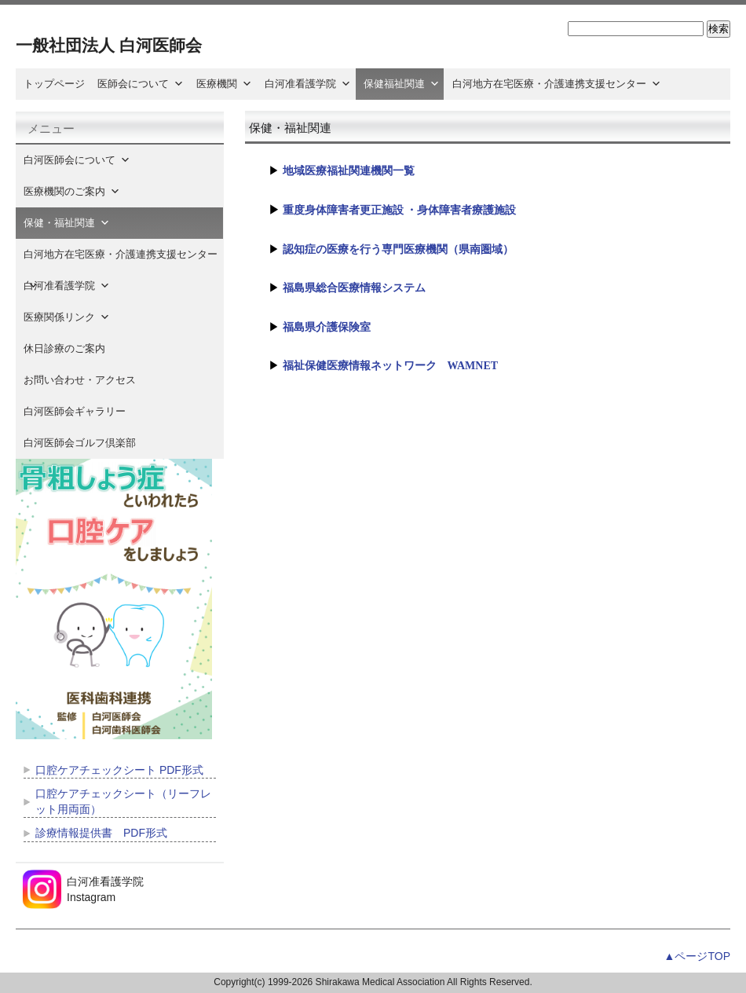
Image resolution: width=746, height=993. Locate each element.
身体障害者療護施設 (466, 210)
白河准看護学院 (308, 84)
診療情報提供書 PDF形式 (101, 832)
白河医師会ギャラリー (75, 411)
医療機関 (224, 84)
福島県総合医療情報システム (354, 288)
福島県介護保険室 (327, 327)
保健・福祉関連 (67, 223)
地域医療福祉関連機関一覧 (349, 171)
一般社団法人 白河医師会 (109, 45)
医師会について (140, 84)
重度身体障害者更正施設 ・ (350, 210)
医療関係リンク (67, 317)
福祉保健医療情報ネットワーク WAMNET (391, 366)
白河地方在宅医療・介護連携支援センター (556, 84)
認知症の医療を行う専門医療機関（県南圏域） (398, 249)
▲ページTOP (697, 956)
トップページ (54, 84)
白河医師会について (77, 160)
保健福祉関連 (402, 84)
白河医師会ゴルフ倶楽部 (80, 443)
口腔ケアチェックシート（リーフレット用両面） (123, 801)
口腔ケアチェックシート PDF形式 (119, 770)
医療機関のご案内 (72, 191)
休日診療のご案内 (75, 348)
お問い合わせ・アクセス (80, 380)
